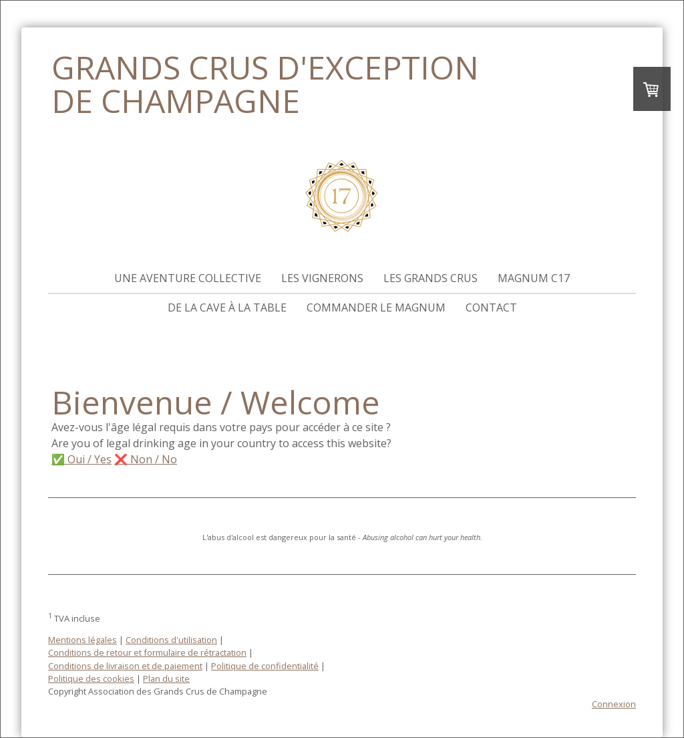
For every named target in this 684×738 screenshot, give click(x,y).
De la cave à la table (227, 307)
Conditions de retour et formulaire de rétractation (147, 652)
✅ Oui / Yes (81, 459)
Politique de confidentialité (265, 666)
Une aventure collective (187, 278)
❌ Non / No (145, 459)
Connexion (614, 704)
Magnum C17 (534, 278)
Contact (491, 307)
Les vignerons (322, 278)
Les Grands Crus (430, 278)
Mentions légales (82, 640)
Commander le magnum (376, 307)
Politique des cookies (91, 678)
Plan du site (166, 678)
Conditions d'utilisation (171, 640)
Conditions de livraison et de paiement (125, 666)
